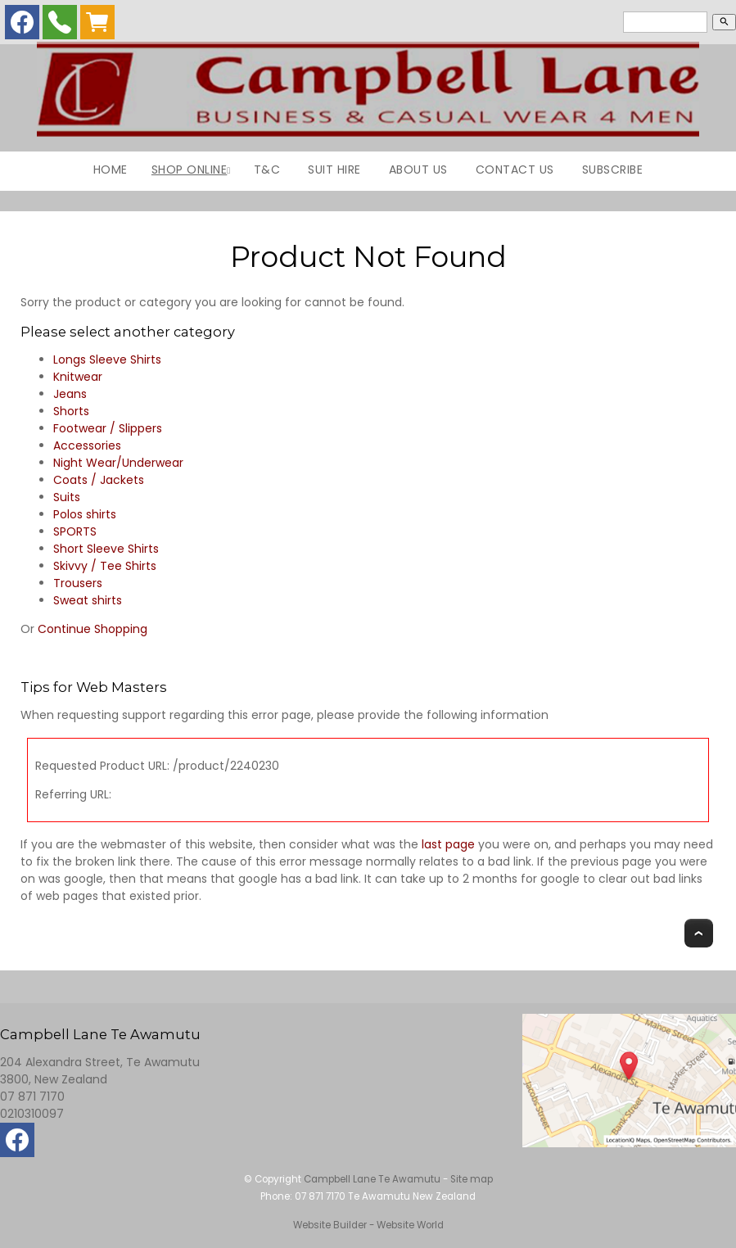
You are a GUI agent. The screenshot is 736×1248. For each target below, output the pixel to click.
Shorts (71, 411)
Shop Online (189, 169)
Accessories (87, 445)
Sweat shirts (87, 600)
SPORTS (75, 531)
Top (698, 933)
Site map (471, 1179)
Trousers (77, 583)
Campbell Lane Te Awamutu (372, 1179)
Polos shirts (84, 514)
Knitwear (77, 377)
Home (110, 169)
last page (448, 844)
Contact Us (515, 169)
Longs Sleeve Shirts (107, 359)
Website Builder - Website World (368, 1225)
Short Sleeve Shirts (106, 548)
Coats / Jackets (98, 480)
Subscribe (612, 169)
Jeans (70, 394)
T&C (267, 169)
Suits (66, 497)
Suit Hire (334, 169)
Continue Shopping (92, 629)
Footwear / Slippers (107, 428)
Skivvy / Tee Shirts (104, 566)
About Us (418, 169)
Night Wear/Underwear (118, 462)
